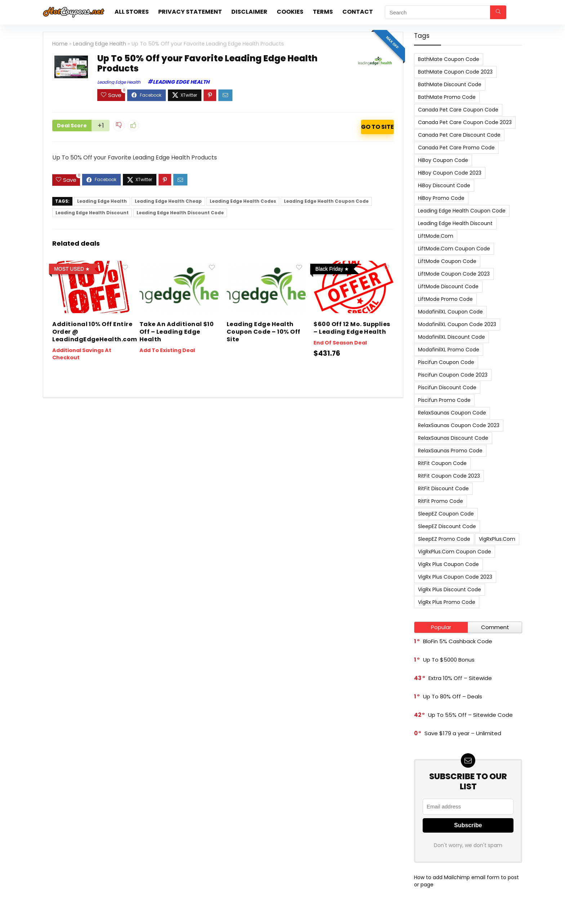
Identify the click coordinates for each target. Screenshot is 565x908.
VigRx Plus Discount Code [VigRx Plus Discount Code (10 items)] (449, 589)
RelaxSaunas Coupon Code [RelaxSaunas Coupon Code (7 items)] (452, 412)
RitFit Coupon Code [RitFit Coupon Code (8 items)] (442, 463)
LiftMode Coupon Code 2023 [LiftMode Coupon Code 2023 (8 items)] (454, 273)
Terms (323, 12)
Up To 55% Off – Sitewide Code (470, 715)
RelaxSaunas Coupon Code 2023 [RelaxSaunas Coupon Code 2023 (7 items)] (458, 425)
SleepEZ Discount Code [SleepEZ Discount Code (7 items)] (447, 526)
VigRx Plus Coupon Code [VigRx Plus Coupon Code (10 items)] (448, 564)
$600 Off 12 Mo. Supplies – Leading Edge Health (351, 328)
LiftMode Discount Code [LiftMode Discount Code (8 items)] (448, 286)
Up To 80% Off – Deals (452, 696)
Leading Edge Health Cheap (168, 201)
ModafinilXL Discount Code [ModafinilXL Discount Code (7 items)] (451, 337)
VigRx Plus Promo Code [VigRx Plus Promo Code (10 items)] (446, 602)
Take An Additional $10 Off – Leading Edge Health (176, 331)
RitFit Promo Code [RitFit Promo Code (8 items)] (440, 501)
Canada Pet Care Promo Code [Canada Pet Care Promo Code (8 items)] (456, 147)
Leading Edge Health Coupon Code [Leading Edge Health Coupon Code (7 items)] (462, 210)
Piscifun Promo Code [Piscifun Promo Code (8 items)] (444, 400)
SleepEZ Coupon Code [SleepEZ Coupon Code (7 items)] (446, 513)
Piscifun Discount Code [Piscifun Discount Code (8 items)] (447, 387)
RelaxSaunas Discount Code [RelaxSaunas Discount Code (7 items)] (453, 438)
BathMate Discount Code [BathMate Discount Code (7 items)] (449, 84)
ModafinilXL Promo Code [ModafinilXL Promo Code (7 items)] (448, 349)
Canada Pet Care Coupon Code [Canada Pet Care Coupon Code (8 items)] (458, 109)
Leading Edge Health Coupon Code (326, 201)
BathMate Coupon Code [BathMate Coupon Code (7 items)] (448, 59)
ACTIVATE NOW (377, 127)
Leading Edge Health (99, 43)
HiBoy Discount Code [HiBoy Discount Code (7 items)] (444, 185)
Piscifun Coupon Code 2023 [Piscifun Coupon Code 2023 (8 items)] (453, 374)
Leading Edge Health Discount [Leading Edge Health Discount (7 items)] (455, 223)
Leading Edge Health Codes (243, 201)
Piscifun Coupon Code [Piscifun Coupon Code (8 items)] (446, 362)
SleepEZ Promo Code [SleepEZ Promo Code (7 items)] (444, 539)
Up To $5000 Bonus (449, 659)
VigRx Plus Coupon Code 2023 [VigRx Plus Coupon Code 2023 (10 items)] (455, 576)
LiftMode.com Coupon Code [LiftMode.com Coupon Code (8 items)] (454, 248)
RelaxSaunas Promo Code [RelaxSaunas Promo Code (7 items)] (450, 450)
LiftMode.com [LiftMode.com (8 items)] (435, 236)
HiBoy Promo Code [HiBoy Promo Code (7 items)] (441, 198)
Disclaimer (249, 12)
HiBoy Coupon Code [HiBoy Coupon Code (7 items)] (443, 160)
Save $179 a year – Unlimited (462, 733)
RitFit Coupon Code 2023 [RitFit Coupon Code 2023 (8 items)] (449, 475)
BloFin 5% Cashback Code (457, 641)
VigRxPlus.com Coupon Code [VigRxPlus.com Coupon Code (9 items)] (454, 551)
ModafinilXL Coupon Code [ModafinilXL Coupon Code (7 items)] (450, 311)
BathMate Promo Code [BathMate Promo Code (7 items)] (447, 97)
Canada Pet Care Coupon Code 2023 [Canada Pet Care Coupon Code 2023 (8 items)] (465, 122)
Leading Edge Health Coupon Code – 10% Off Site (264, 331)
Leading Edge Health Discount (92, 213)
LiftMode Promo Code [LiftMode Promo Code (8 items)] (445, 299)
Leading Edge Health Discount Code (180, 213)
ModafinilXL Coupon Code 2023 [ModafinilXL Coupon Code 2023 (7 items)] (457, 324)
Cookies (290, 12)
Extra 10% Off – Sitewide (460, 678)
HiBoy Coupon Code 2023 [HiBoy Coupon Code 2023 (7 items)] (449, 172)
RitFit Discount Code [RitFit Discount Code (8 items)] (443, 488)
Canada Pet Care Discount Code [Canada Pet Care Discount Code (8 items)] (459, 135)
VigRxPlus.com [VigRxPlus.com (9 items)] (497, 539)
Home (60, 43)
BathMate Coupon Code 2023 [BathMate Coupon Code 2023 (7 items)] (455, 71)
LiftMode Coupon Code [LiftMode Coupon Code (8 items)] (447, 261)
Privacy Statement (190, 12)
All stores (132, 12)
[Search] (498, 12)
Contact (357, 12)
